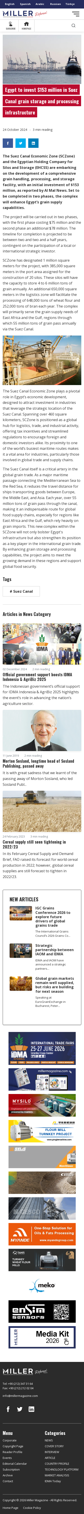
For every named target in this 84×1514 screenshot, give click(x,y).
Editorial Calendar (15, 1464)
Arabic (40, 4)
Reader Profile (12, 1452)
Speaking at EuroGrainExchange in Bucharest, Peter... (50, 1001)
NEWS (49, 1440)
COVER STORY (54, 1446)
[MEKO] (42, 1286)
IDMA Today (53, 1481)
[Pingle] (42, 1131)
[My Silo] (42, 1105)
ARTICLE (50, 1458)
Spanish (25, 4)
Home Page (10, 1508)
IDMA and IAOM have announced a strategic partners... (50, 964)
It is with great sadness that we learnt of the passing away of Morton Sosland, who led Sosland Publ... (40, 778)
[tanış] (42, 1260)
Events (7, 1458)
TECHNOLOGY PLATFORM (61, 1469)
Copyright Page (13, 1446)
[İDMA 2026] (42, 1048)
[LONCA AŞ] (42, 1311)
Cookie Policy (32, 1508)
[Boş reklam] (42, 1079)
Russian (55, 4)
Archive (8, 1475)
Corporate (10, 1440)
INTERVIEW (52, 1452)
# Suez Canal (21, 591)
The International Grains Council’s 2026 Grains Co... (52, 933)
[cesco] (42, 1208)
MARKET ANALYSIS (57, 1475)
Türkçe (70, 4)
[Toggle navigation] (76, 14)
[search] (73, 26)
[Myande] (42, 1234)
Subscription (11, 1469)
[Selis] (42, 1157)
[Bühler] (42, 1183)
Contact (8, 1481)
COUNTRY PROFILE (57, 1464)
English (10, 4)
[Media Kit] (42, 1337)
